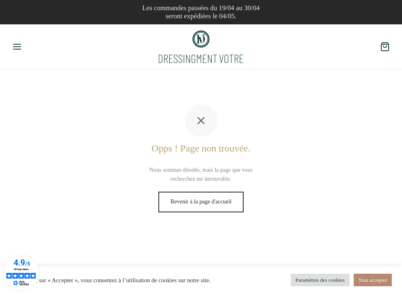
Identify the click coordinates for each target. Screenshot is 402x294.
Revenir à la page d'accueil (201, 202)
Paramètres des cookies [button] (320, 280)
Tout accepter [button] (373, 280)
